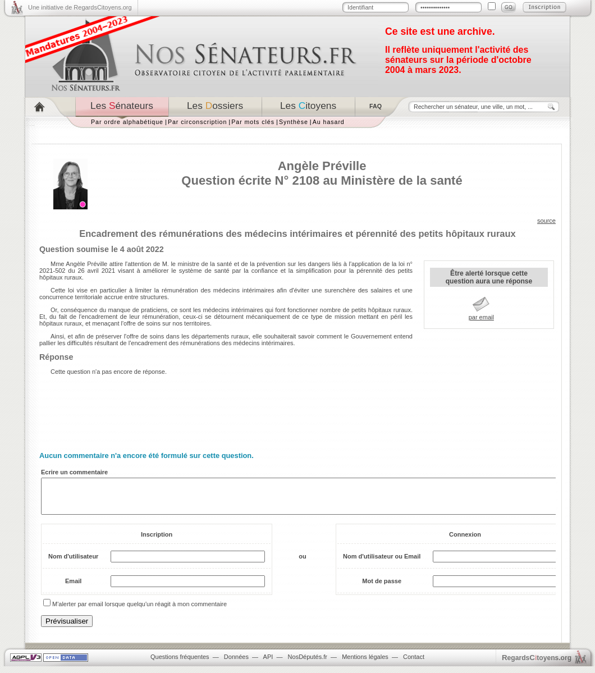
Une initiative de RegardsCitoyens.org (80, 7)
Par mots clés (252, 121)
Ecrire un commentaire (74, 472)
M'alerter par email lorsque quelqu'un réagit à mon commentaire (139, 610)
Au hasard (329, 121)
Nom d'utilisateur (73, 563)
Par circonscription (197, 121)
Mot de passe (381, 587)
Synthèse (293, 121)
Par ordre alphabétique (127, 121)
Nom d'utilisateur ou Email (381, 563)
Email (73, 587)
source (546, 220)
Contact (413, 663)
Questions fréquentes (179, 663)
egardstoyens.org (536, 664)
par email (481, 317)
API (268, 663)
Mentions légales (365, 663)
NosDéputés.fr (307, 663)
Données (236, 663)
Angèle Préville (322, 166)
